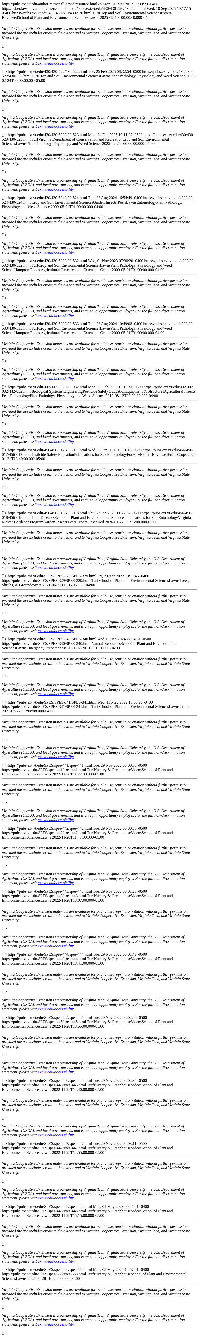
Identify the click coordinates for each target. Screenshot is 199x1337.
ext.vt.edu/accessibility (56, 63)
